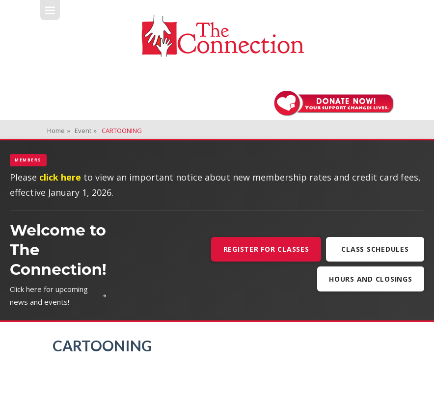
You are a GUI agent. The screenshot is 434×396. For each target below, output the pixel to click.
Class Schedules (374, 249)
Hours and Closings (370, 279)
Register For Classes (266, 249)
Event (86, 130)
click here (60, 177)
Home (58, 130)
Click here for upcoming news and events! (58, 295)
